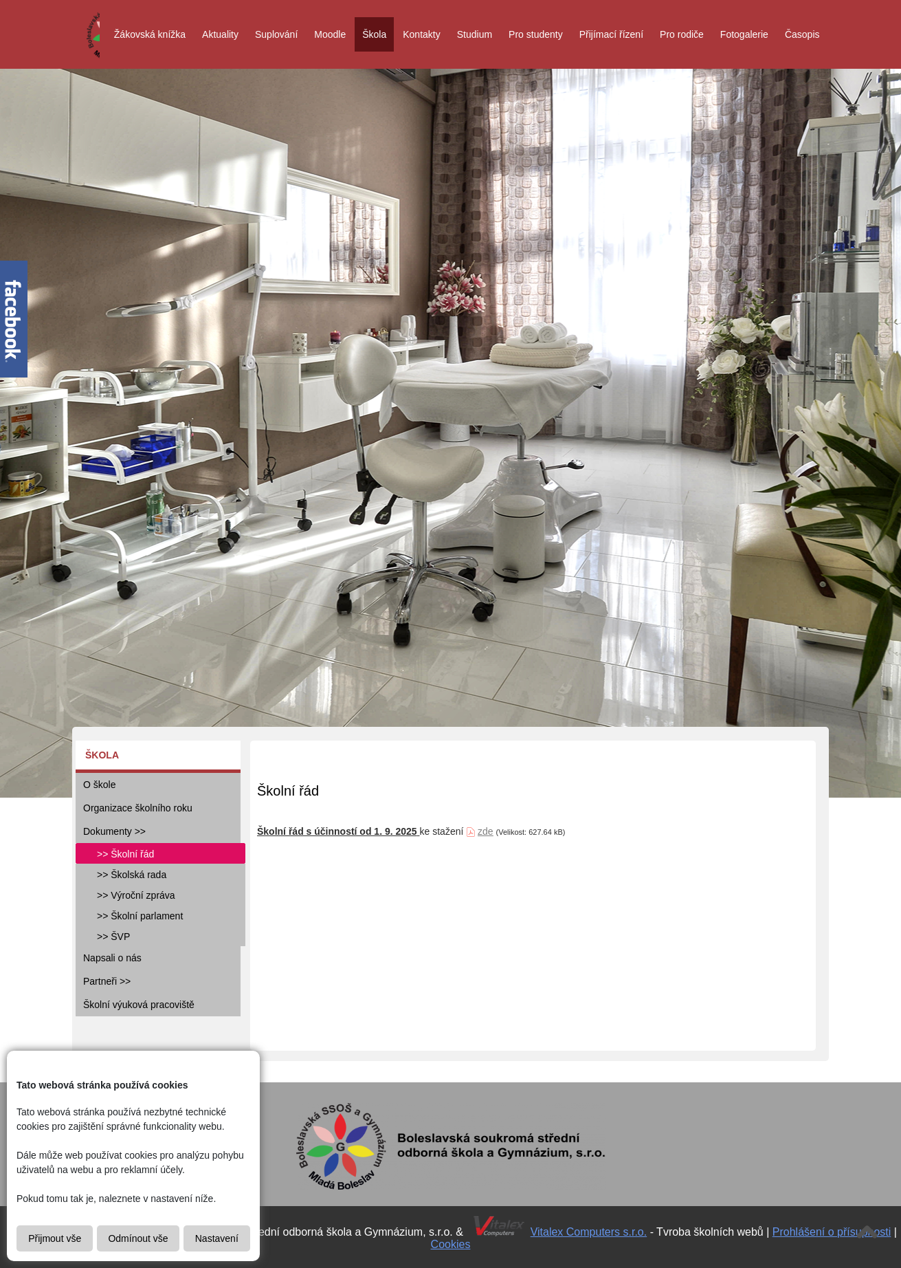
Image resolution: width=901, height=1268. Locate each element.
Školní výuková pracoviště (138, 1004)
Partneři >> (107, 981)
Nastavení (216, 1238)
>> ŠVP (113, 936)
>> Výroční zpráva (136, 895)
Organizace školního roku (137, 807)
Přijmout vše (54, 1238)
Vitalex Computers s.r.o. (589, 1232)
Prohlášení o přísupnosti (831, 1232)
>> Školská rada (131, 874)
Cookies (451, 1244)
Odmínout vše (138, 1238)
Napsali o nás (112, 957)
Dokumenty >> (114, 831)
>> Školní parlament (140, 915)
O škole (99, 784)
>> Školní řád (125, 854)
